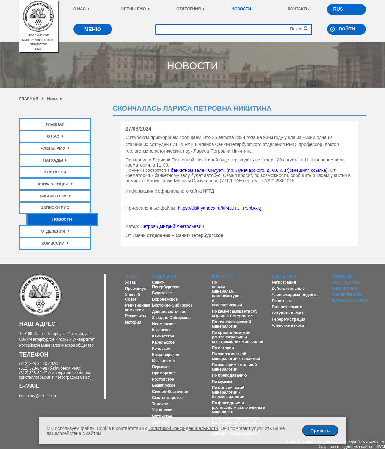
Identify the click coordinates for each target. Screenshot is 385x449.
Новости (241, 9)
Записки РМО (55, 208)
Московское (163, 361)
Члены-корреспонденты (295, 294)
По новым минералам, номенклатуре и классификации (227, 293)
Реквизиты (135, 316)
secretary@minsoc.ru (37, 396)
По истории (223, 348)
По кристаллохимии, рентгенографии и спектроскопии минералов (237, 337)
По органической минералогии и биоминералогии (228, 392)
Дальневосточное (169, 311)
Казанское (162, 330)
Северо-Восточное (170, 391)
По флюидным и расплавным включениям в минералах (238, 407)
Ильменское (164, 324)
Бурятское (162, 293)
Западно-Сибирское (171, 317)
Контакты (298, 9)
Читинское (162, 416)
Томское (160, 404)
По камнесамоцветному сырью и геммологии (235, 313)
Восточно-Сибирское (172, 305)
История (133, 322)
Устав (130, 282)
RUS (338, 9)
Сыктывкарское (167, 398)
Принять (320, 430)
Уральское (162, 410)
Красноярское (165, 354)
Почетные (281, 301)
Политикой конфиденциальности (183, 428)
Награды (55, 160)
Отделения (190, 9)
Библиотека (55, 196)
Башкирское (164, 385)
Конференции (55, 184)
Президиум (135, 288)
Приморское (164, 373)
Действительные (288, 288)
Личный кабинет (350, 301)
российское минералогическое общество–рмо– (38, 40)
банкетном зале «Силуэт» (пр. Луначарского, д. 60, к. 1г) (249, 170)
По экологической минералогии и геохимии (236, 356)
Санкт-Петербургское (166, 284)
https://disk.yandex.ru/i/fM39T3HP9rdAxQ (219, 208)
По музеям (222, 381)
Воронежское (165, 299)
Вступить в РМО (287, 313)
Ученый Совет (132, 296)
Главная (31, 99)
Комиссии (55, 243)
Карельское (163, 342)
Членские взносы (289, 325)
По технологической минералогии (231, 324)
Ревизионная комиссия (137, 307)
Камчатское (163, 336)
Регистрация (284, 282)
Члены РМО (135, 9)
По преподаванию (229, 375)
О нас (81, 9)
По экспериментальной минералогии (234, 367)
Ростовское (163, 379)
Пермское (161, 367)
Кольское (161, 348)
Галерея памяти (287, 307)
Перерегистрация (288, 319)
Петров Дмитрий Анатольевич (172, 226)
